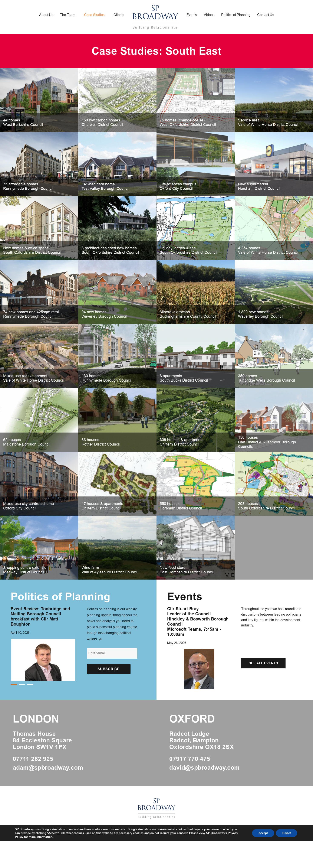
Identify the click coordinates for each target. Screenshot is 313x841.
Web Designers (134, 830)
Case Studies (94, 15)
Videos (209, 15)
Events (192, 15)
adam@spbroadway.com (48, 768)
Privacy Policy (179, 830)
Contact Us (265, 15)
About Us (46, 15)
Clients (118, 15)
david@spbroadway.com (204, 768)
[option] (44, 643)
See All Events (263, 663)
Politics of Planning (235, 15)
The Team (67, 15)
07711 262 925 (33, 759)
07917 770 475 (189, 759)
